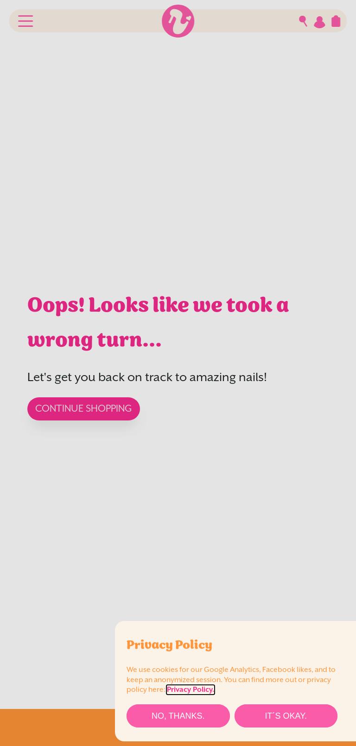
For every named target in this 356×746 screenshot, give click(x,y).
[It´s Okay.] (286, 715)
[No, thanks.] (178, 715)
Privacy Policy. (190, 689)
